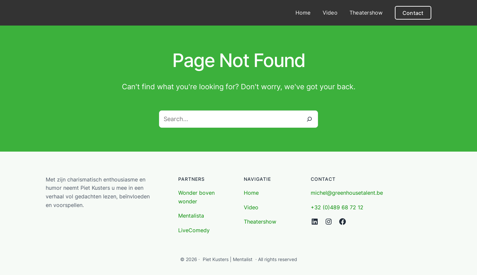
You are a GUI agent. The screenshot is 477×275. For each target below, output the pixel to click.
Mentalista (191, 215)
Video (251, 207)
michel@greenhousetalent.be (347, 192)
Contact (413, 13)
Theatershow (260, 221)
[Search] (309, 119)
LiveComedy (194, 230)
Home (251, 192)
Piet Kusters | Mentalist (227, 259)
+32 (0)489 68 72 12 (337, 207)
